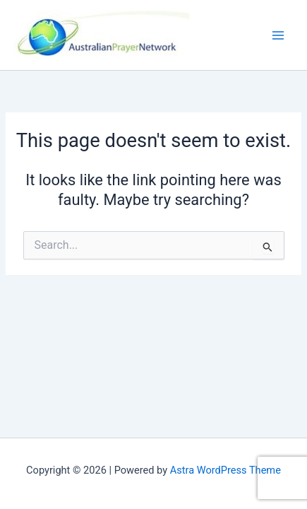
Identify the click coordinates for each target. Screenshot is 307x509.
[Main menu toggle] (278, 35)
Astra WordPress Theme (225, 470)
